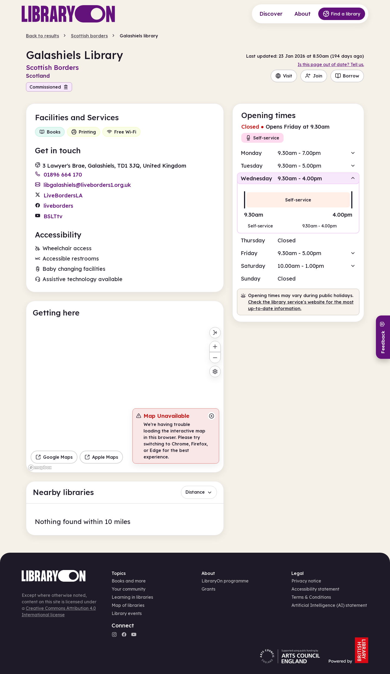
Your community (128, 589)
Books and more (129, 581)
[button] (298, 153)
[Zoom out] (214, 357)
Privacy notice (306, 581)
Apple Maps (101, 457)
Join (313, 76)
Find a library (341, 14)
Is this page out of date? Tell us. (331, 64)
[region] (124, 398)
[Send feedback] (383, 337)
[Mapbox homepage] (40, 467)
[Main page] (68, 13)
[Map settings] (214, 371)
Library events (127, 613)
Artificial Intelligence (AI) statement (329, 605)
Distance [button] (199, 492)
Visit (283, 76)
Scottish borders (89, 35)
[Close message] (211, 416)
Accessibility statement (315, 589)
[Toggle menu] (214, 332)
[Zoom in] (214, 346)
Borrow (347, 76)
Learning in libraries (132, 597)
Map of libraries (128, 605)
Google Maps (54, 457)
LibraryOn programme (225, 581)
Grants (208, 589)
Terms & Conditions (311, 597)
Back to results (42, 35)
